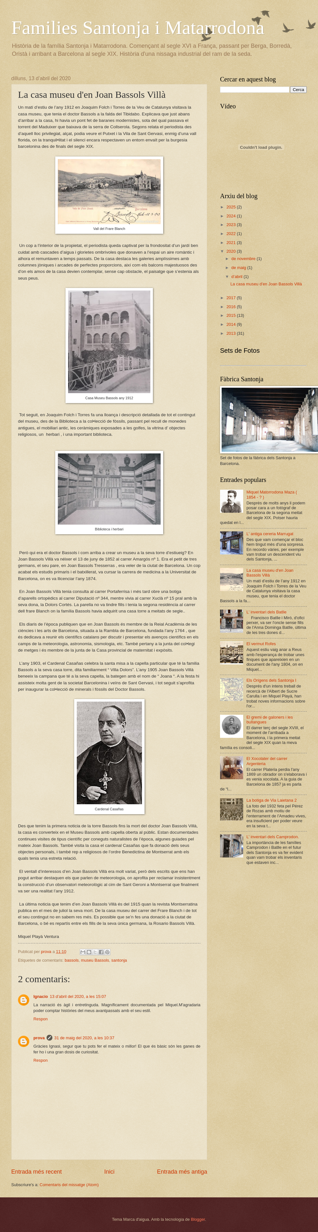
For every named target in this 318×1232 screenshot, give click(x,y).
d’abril (237, 276)
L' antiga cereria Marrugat (269, 533)
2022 (231, 233)
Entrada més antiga (182, 1172)
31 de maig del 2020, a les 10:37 (84, 1037)
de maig (239, 267)
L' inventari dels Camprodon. (272, 836)
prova (39, 1037)
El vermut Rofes (261, 643)
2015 (231, 315)
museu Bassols (95, 960)
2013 (231, 333)
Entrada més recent (36, 1172)
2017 (231, 297)
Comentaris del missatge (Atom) (69, 1184)
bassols (72, 960)
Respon (40, 1019)
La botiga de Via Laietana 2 (271, 800)
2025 (231, 207)
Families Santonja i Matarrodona (137, 27)
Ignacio (40, 996)
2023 (231, 224)
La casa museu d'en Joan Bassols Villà (266, 284)
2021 (231, 242)
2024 (231, 216)
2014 (231, 324)
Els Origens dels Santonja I (271, 680)
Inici (109, 1172)
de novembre (244, 258)
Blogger (198, 1219)
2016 (231, 306)
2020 (231, 251)
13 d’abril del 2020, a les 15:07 (78, 996)
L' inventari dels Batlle (266, 612)
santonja (119, 960)
